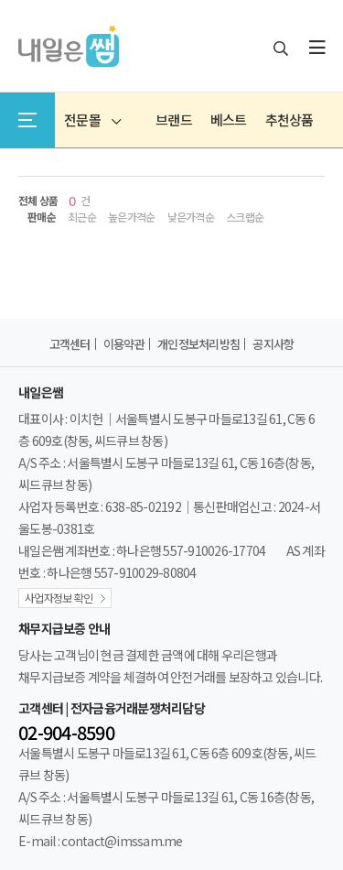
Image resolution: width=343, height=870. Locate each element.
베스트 (228, 119)
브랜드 (173, 119)
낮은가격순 (190, 217)
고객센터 (70, 344)
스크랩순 (244, 217)
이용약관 (124, 344)
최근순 (82, 217)
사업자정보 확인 (58, 597)
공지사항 (273, 344)
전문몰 (92, 119)
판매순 (41, 217)
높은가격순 (131, 217)
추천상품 (289, 119)
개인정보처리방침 (198, 344)
